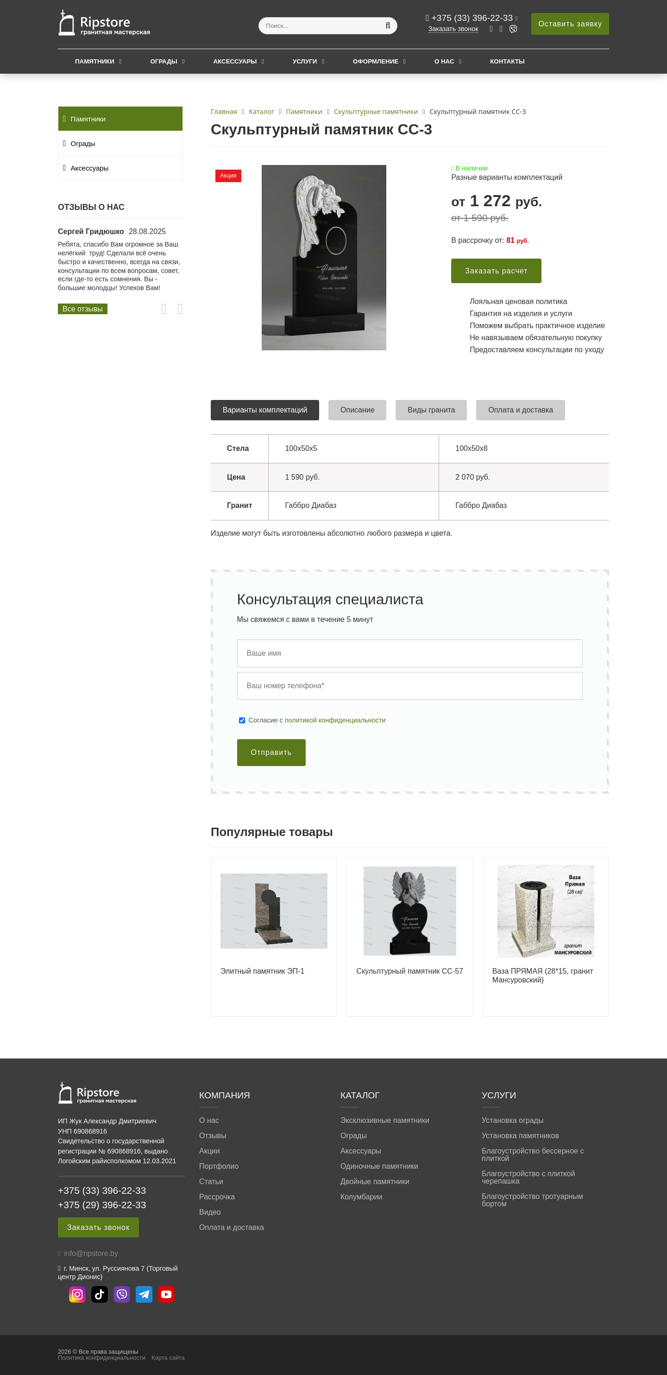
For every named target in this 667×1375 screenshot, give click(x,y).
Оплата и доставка (231, 1227)
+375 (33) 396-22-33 (474, 18)
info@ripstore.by (91, 1253)
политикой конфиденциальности (335, 720)
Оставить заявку (570, 24)
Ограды (164, 61)
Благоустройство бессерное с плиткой (533, 1154)
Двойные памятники (374, 1181)
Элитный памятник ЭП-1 (262, 971)
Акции (209, 1151)
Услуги (305, 61)
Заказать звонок (453, 28)
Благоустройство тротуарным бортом (532, 1200)
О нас (444, 61)
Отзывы (213, 1136)
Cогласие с (317, 720)
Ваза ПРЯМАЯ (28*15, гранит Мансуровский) (542, 975)
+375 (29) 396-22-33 (102, 1204)
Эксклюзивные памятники (384, 1120)
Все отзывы (83, 309)
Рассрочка (217, 1197)
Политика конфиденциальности (101, 1357)
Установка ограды (512, 1120)
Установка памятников (520, 1136)
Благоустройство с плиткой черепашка (528, 1177)
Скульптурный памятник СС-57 (409, 971)
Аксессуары (235, 61)
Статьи (211, 1181)
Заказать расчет (496, 271)
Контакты (507, 61)
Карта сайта (167, 1357)
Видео (210, 1212)
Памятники (94, 61)
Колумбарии (361, 1197)
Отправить (271, 752)
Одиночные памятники (379, 1166)
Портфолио (219, 1166)
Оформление (375, 61)
